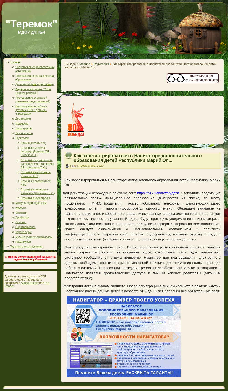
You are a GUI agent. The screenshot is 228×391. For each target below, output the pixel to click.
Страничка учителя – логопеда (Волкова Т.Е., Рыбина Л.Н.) (36, 151)
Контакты (21, 212)
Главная (15, 62)
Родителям (22, 138)
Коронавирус (23, 232)
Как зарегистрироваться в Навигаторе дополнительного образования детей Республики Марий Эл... (138, 158)
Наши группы (23, 128)
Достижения (23, 118)
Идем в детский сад (33, 143)
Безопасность (24, 133)
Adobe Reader (30, 283)
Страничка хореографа (35, 198)
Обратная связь (25, 227)
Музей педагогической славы (33, 237)
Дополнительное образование (34, 84)
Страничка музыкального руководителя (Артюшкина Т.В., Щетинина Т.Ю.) (37, 164)
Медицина (21, 123)
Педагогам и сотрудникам (26, 246)
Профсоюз (22, 217)
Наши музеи (23, 241)
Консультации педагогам (30, 203)
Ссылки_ (20, 222)
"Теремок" (31, 24)
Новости (20, 207)
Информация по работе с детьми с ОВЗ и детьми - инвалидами (31, 110)
